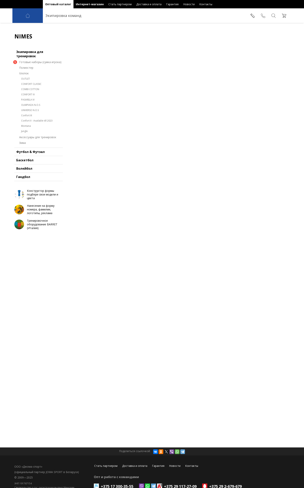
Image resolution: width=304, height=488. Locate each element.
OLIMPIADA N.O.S (30, 105)
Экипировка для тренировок (29, 54)
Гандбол (23, 177)
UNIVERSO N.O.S (30, 110)
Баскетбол (25, 160)
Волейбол (24, 168)
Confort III (26, 115)
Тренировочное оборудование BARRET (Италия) (42, 224)
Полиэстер (26, 67)
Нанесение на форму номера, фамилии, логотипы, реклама (40, 209)
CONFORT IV (28, 94)
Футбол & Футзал (30, 152)
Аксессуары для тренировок (37, 137)
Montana (26, 126)
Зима (22, 143)
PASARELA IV (28, 99)
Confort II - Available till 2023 (37, 120)
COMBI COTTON (30, 89)
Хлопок (24, 73)
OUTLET (25, 78)
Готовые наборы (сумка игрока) (40, 62)
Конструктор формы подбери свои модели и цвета (42, 194)
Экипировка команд (63, 15)
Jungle (24, 131)
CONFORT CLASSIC (31, 84)
